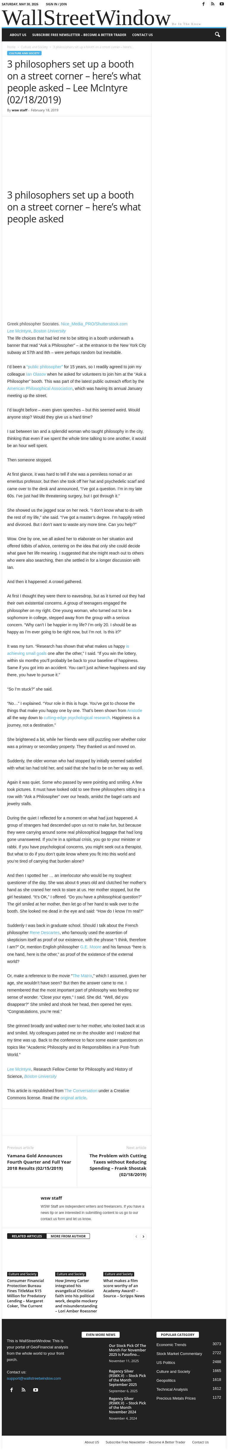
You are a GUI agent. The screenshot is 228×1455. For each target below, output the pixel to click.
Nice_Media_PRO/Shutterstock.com (94, 323)
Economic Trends (171, 1344)
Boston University (50, 331)
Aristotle (134, 710)
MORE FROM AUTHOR (68, 1236)
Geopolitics (165, 1380)
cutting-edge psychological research (77, 717)
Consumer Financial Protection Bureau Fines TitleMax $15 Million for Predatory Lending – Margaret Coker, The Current (26, 1293)
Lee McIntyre (19, 331)
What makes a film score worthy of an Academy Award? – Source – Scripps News (124, 1288)
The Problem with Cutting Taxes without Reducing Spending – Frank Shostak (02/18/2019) (118, 1165)
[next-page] (143, 1236)
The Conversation (80, 1090)
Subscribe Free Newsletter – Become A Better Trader (79, 34)
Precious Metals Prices (176, 1398)
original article (73, 1097)
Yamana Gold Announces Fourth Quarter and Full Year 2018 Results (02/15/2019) (39, 1162)
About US (18, 34)
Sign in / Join (56, 4)
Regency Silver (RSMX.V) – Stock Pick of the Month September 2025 (127, 1378)
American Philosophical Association (39, 388)
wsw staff (19, 110)
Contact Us (142, 34)
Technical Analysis (172, 1389)
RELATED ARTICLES (27, 1236)
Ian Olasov (36, 374)
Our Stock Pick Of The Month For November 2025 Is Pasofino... (127, 1350)
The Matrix (82, 975)
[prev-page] (136, 1236)
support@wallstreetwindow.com (34, 1378)
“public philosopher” (44, 366)
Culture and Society (34, 47)
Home (11, 47)
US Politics (165, 1362)
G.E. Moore (91, 946)
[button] (217, 34)
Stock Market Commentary (179, 1353)
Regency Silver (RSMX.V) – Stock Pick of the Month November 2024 (127, 1405)
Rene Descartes (44, 932)
